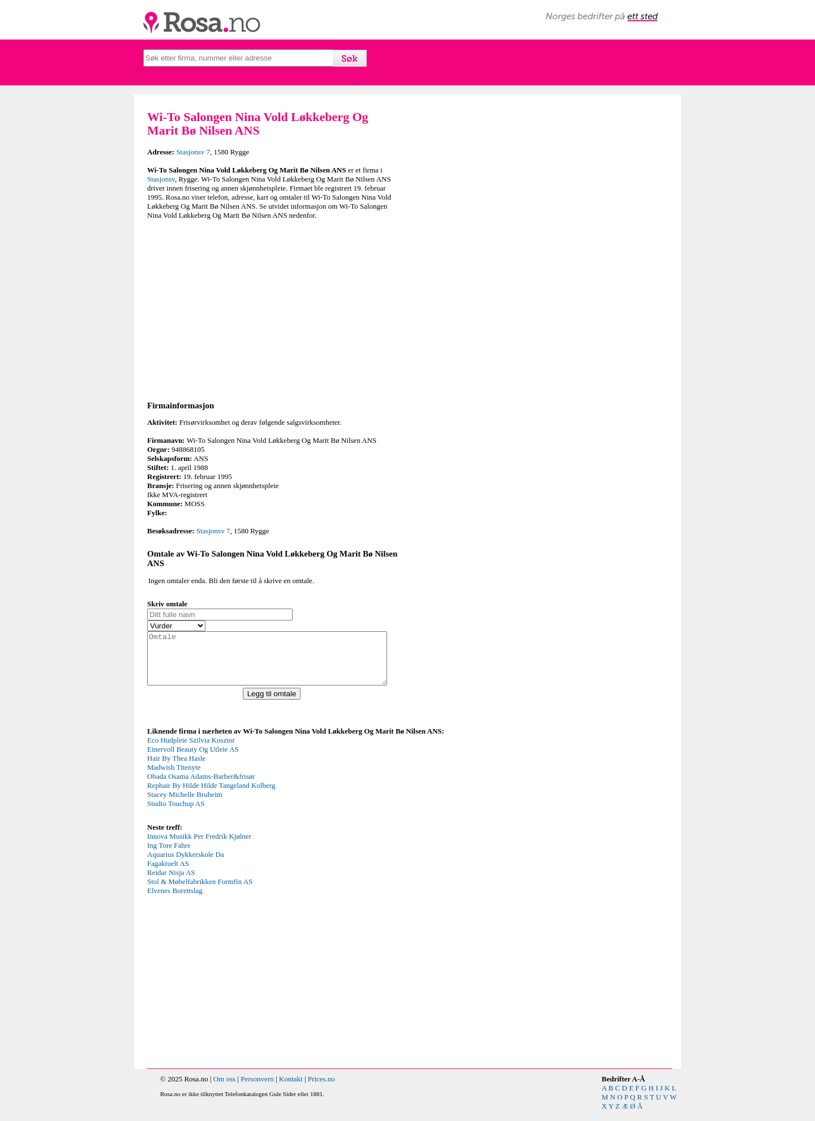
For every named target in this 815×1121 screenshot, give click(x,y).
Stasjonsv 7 (193, 152)
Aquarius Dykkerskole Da (185, 864)
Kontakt (291, 1089)
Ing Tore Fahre (169, 855)
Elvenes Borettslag (175, 900)
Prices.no (321, 1089)
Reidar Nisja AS (171, 882)
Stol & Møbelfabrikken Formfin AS (199, 891)
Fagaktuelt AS (168, 873)
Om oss (224, 1089)
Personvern (257, 1089)
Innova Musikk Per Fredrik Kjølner (199, 846)
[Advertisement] (274, 308)
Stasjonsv (161, 179)
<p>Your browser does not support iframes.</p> (232, 788)
